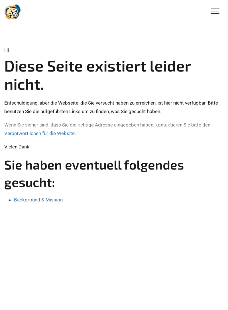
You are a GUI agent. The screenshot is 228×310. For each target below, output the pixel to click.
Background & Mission (38, 200)
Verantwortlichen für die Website (39, 133)
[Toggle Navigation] (215, 11)
